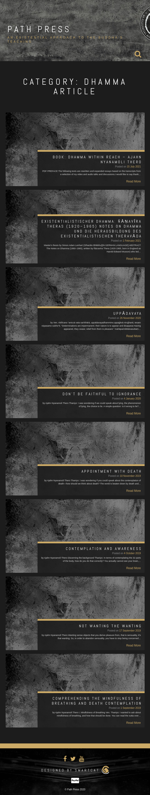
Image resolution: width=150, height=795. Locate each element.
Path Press (39, 29)
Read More (133, 181)
